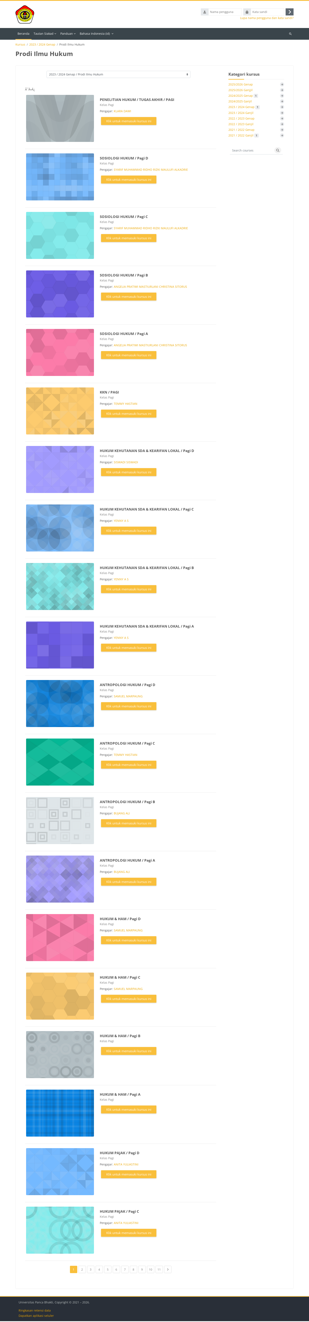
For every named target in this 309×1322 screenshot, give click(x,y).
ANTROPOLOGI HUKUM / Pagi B (127, 802)
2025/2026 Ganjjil (240, 91)
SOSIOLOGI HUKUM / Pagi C (124, 217)
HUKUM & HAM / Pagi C (120, 978)
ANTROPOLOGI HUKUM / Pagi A (127, 861)
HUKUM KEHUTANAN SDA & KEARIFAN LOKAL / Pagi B (147, 568)
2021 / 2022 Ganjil (243, 136)
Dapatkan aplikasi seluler (36, 1316)
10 (151, 1269)
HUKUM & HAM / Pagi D (120, 919)
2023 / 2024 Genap (42, 45)
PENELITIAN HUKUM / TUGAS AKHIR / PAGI (137, 100)
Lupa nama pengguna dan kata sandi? (267, 18)
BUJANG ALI (122, 814)
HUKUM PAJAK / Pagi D (119, 1153)
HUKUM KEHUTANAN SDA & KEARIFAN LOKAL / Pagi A (147, 627)
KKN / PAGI (109, 393)
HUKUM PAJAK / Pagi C (119, 1212)
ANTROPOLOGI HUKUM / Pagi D (127, 685)
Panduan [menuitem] (66, 34)
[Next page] (167, 1270)
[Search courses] (251, 151)
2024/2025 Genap (243, 96)
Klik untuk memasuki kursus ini (128, 122)
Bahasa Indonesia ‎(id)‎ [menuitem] (95, 34)
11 (160, 1269)
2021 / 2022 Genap (241, 130)
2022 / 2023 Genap (241, 119)
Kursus (20, 45)
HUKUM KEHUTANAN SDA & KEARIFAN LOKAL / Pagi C (147, 510)
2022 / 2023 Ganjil (240, 125)
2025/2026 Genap (240, 85)
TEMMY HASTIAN (125, 404)
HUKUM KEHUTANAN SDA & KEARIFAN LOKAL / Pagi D (147, 451)
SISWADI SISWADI (126, 463)
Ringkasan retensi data (35, 1311)
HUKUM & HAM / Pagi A (120, 1095)
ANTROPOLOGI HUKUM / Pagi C (127, 744)
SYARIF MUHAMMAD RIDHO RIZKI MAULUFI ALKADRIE (151, 170)
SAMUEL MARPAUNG (128, 697)
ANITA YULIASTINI (126, 1165)
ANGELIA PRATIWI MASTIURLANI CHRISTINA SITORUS (150, 287)
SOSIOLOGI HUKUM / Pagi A (124, 334)
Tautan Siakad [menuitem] (43, 34)
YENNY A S (121, 521)
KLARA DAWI (122, 112)
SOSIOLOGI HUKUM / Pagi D (124, 159)
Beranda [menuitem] (23, 34)
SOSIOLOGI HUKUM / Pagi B (124, 276)
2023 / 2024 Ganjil (240, 114)
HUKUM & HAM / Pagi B (120, 1036)
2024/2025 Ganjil (240, 102)
